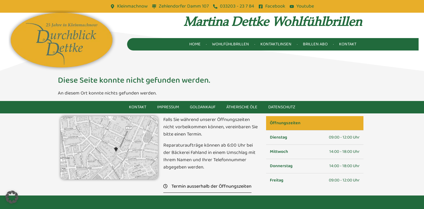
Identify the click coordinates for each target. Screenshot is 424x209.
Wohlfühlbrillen (230, 44)
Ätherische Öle (241, 107)
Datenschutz (281, 107)
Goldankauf (203, 107)
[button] (12, 197)
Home (195, 44)
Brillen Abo (315, 44)
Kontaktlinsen (276, 44)
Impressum (168, 107)
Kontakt (347, 44)
